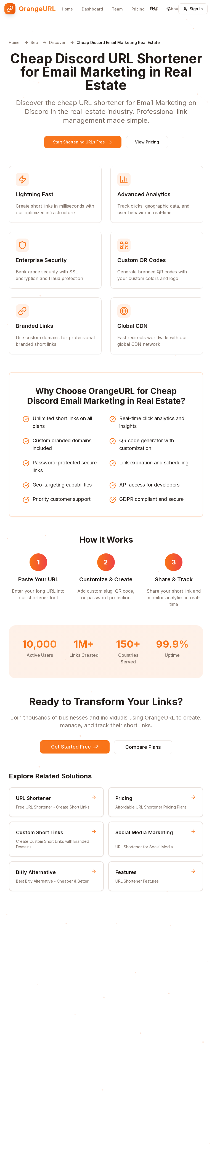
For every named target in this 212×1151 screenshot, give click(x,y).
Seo (34, 42)
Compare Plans (143, 747)
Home (67, 4)
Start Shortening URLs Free (83, 142)
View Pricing (147, 142)
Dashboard (92, 4)
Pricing (138, 3)
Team (117, 4)
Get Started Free (75, 747)
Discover (57, 42)
